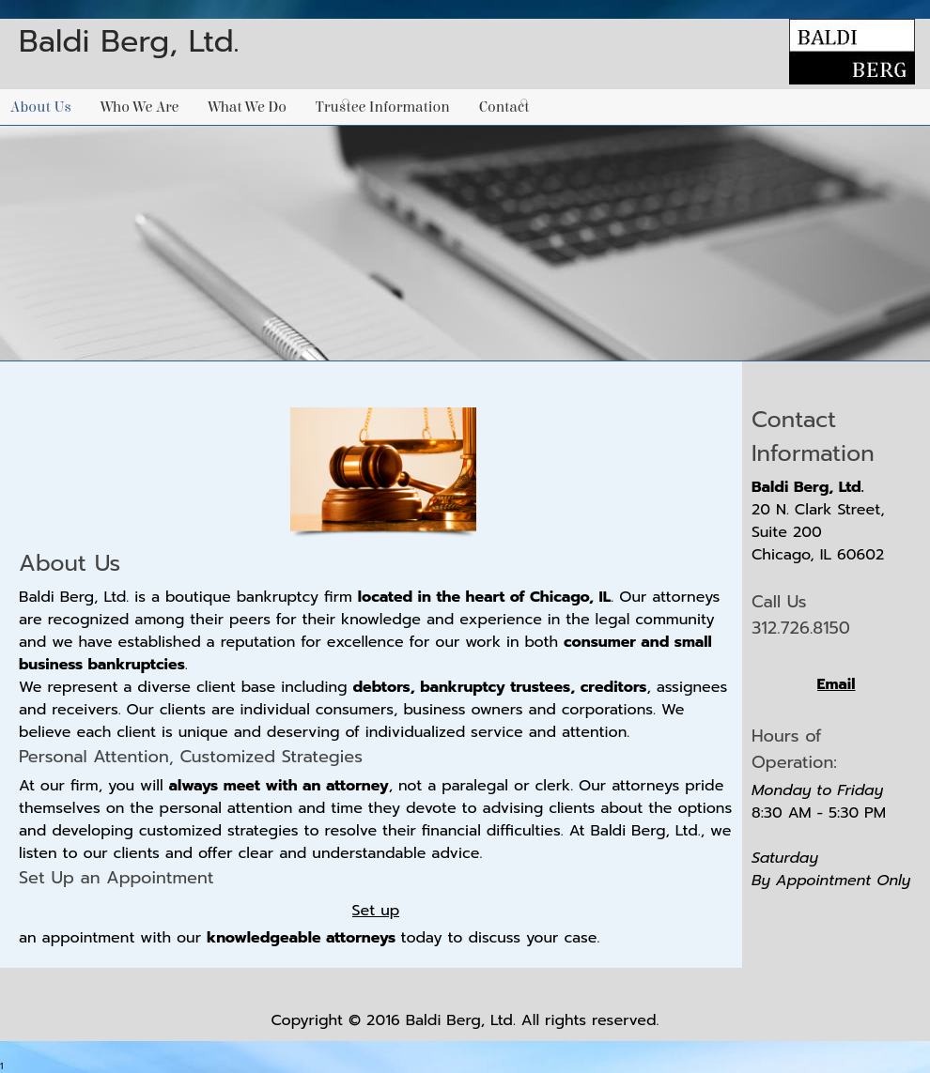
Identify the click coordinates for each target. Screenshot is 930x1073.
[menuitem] (45, 107)
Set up (376, 910)
